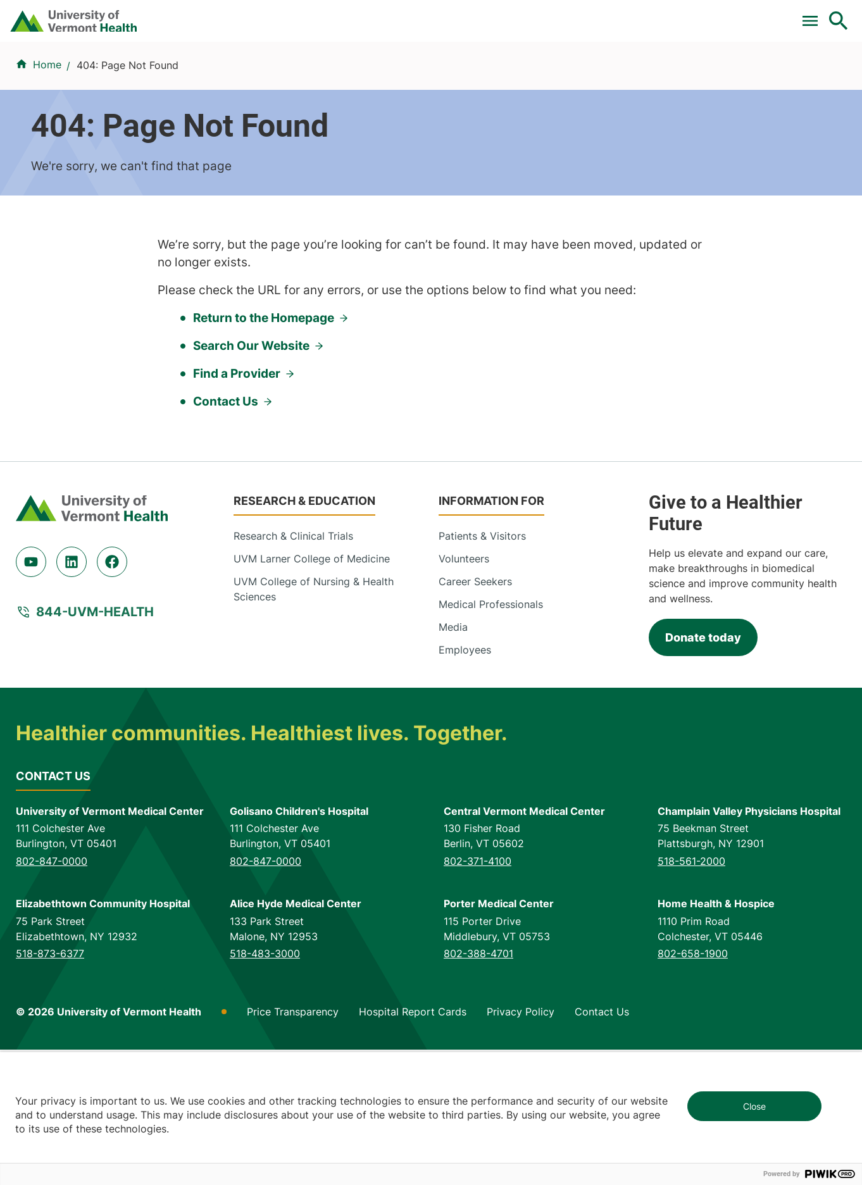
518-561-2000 (691, 996)
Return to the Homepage (263, 453)
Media (453, 762)
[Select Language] (710, 14)
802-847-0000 (51, 996)
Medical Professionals (491, 739)
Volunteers (464, 694)
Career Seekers (475, 716)
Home (47, 139)
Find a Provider (303, 77)
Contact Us (225, 537)
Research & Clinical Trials (293, 671)
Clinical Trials (355, 14)
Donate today (703, 773)
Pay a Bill (279, 14)
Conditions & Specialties (428, 77)
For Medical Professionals (470, 14)
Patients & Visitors (631, 77)
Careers (631, 14)
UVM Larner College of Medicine (312, 694)
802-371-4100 (477, 996)
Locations (538, 77)
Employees (465, 785)
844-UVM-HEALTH (95, 747)
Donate (572, 14)
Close (754, 1106)
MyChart (815, 14)
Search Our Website (251, 481)
